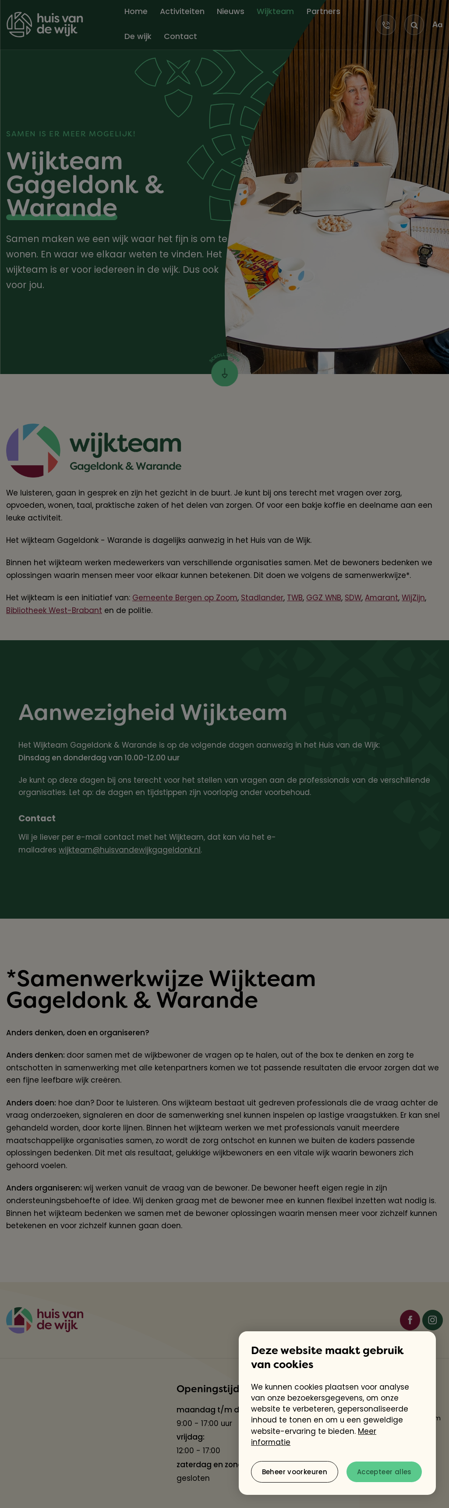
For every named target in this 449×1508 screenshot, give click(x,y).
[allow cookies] (384, 1472)
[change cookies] (294, 1472)
